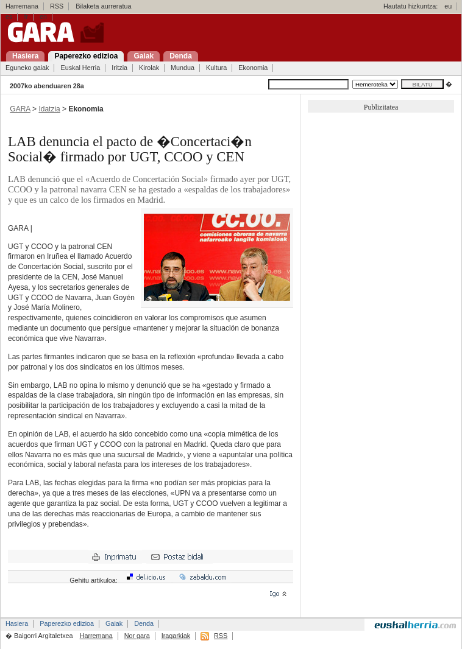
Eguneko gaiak (27, 67)
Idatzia (49, 109)
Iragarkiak (176, 635)
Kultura (216, 67)
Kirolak (149, 67)
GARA (20, 109)
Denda (144, 623)
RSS (56, 6)
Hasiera (16, 623)
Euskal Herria (80, 67)
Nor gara (137, 635)
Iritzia (119, 67)
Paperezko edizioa (67, 623)
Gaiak (114, 623)
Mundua (182, 67)
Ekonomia (253, 67)
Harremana (21, 6)
